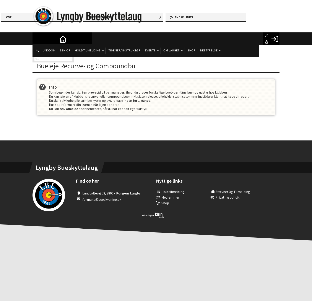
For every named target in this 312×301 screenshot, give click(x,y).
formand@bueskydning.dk (101, 200)
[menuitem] (39, 38)
